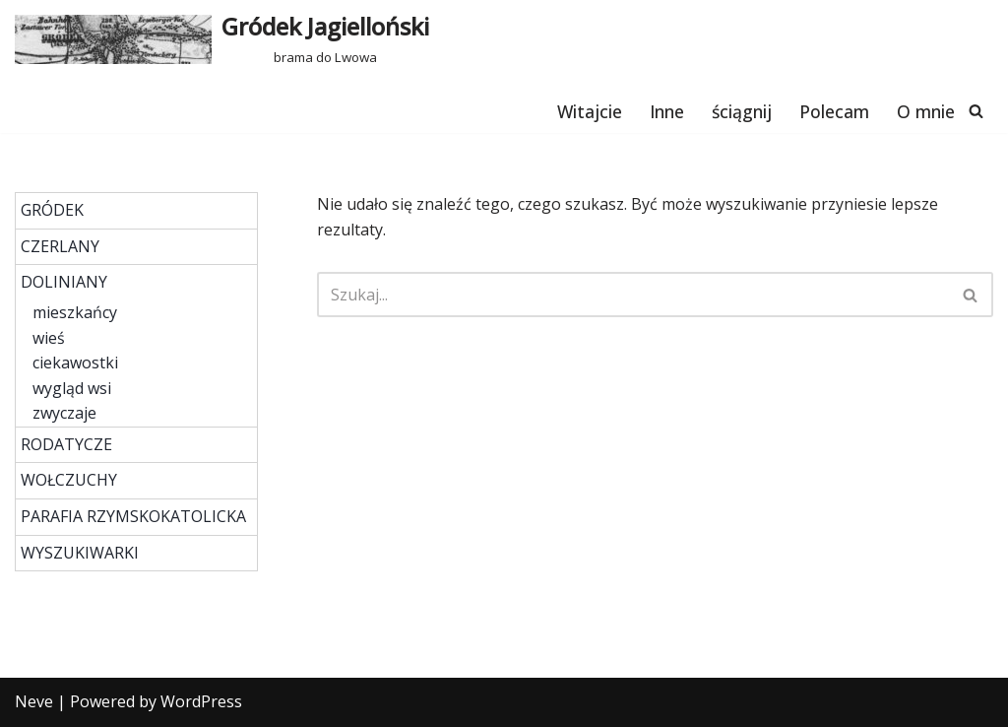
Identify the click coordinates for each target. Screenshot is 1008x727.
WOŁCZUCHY (69, 480)
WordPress (201, 701)
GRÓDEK (52, 210)
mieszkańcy (74, 312)
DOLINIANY (64, 282)
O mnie (926, 111)
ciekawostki (75, 362)
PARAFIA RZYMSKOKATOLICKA (133, 516)
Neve (34, 701)
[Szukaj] (976, 110)
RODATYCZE (66, 444)
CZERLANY (60, 246)
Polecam (834, 111)
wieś (48, 338)
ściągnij (742, 111)
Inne (667, 111)
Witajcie (589, 111)
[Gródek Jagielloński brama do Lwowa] (222, 39)
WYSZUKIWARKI (80, 552)
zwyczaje (64, 413)
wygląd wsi (71, 388)
